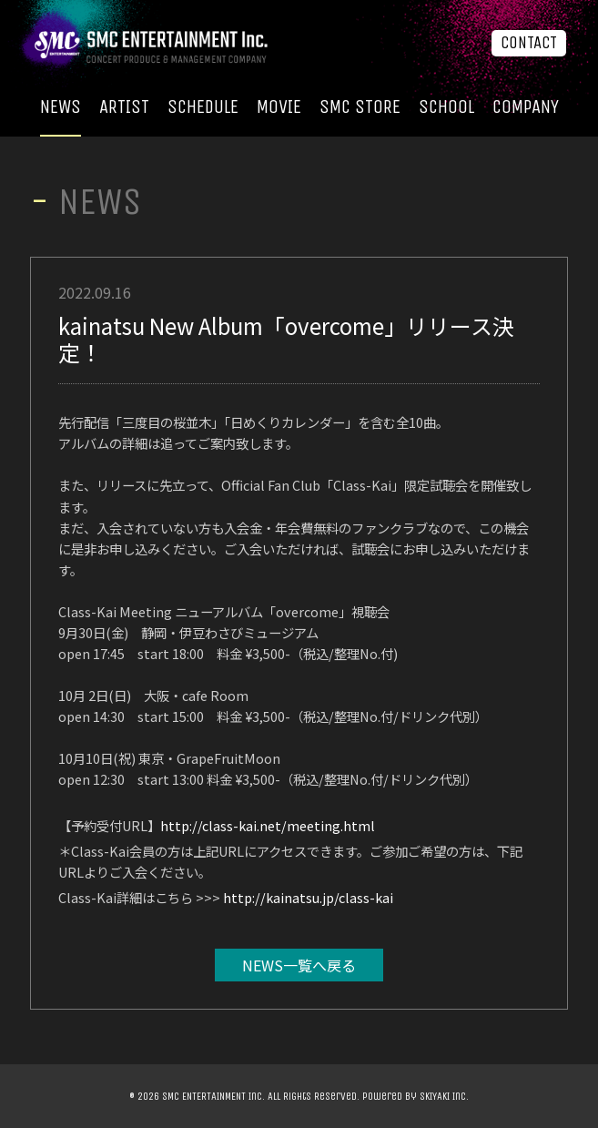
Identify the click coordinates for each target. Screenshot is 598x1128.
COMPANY (525, 107)
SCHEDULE (202, 107)
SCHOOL (446, 107)
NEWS (60, 107)
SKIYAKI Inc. (444, 1096)
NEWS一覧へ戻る (299, 965)
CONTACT (529, 43)
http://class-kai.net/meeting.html (267, 825)
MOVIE (279, 107)
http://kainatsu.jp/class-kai (308, 897)
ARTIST (124, 107)
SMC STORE (359, 107)
